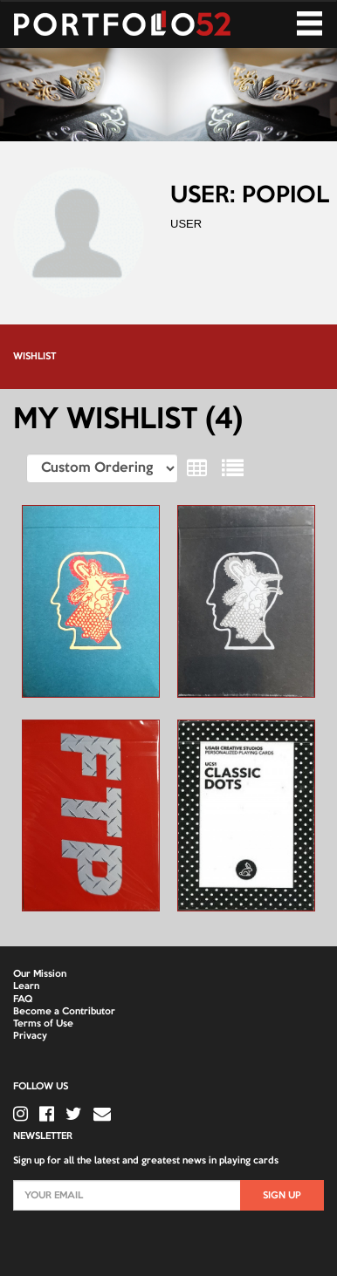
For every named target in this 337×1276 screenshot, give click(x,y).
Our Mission (39, 974)
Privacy (30, 1036)
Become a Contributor (64, 1011)
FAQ (22, 999)
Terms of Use (43, 1024)
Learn (26, 986)
